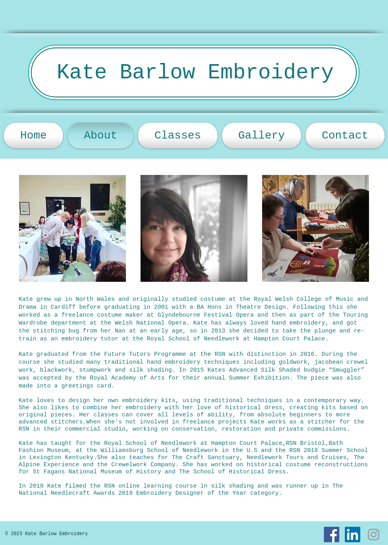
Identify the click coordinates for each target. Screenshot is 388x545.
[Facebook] (331, 534)
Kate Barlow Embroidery (195, 73)
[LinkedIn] (352, 534)
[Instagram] (373, 534)
